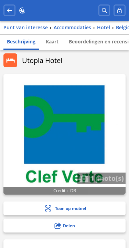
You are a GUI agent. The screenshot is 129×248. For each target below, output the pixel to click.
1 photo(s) (101, 178)
